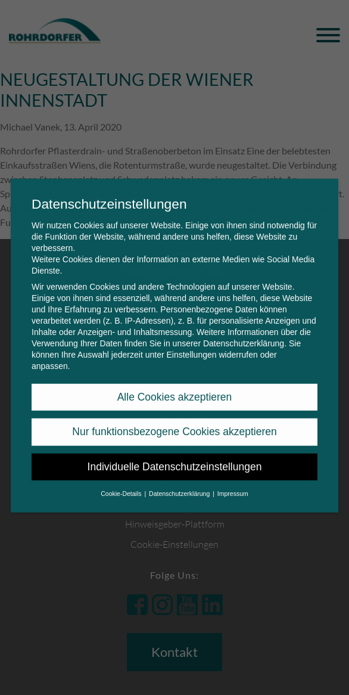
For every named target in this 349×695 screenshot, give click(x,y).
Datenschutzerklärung (243, 335)
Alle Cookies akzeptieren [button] (174, 389)
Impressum (232, 485)
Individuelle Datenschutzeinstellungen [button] (175, 459)
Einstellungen (191, 347)
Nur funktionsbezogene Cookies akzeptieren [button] (174, 424)
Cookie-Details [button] (122, 485)
